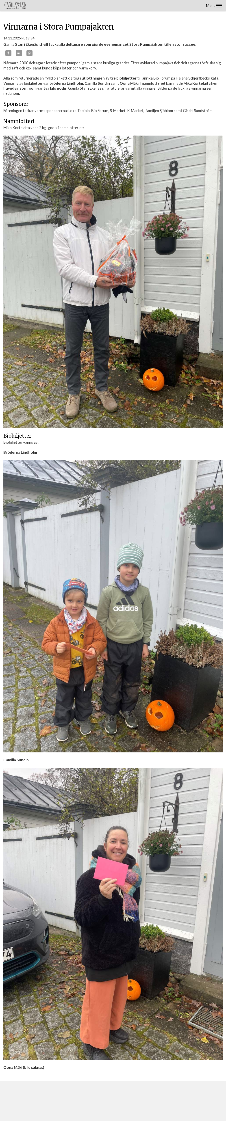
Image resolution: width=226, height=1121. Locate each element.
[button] (219, 5)
